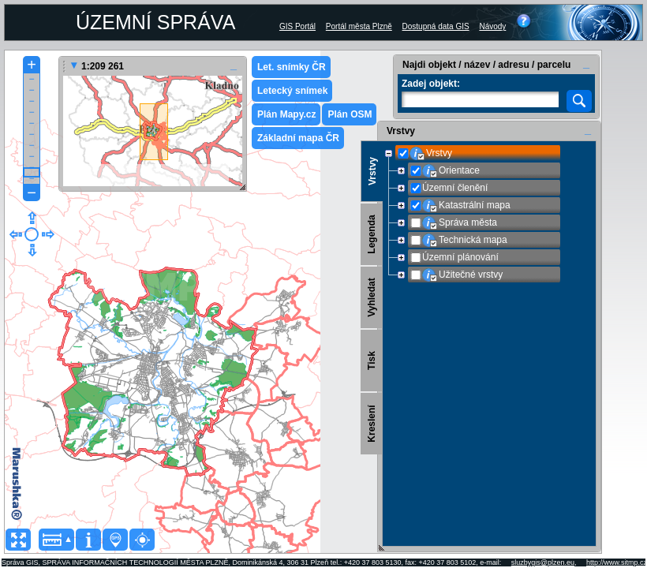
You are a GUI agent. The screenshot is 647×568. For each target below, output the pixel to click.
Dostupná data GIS (435, 26)
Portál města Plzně (359, 26)
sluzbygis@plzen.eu (542, 562)
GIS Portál (297, 26)
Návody (492, 26)
